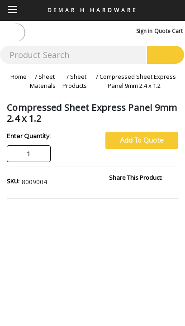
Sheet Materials (43, 81)
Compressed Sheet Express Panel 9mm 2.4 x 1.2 (138, 81)
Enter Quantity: (29, 135)
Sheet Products (74, 81)
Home (18, 76)
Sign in (144, 31)
